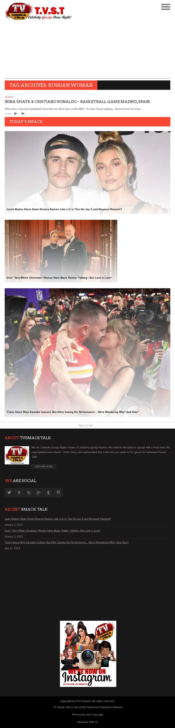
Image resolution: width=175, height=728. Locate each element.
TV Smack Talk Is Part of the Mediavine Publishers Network (87, 707)
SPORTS (9, 97)
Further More (44, 466)
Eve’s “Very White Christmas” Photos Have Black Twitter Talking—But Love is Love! (52, 530)
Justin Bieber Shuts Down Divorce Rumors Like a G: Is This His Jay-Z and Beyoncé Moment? (58, 519)
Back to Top (86, 425)
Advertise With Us (87, 722)
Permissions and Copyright (87, 714)
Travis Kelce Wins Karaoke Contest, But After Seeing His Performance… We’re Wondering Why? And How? (67, 542)
